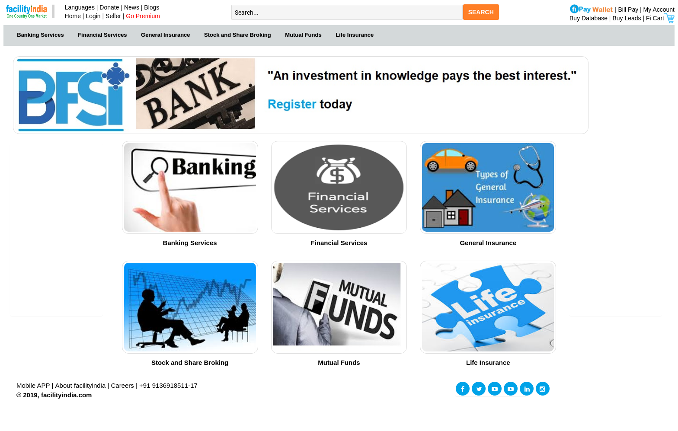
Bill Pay (629, 9)
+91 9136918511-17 (168, 385)
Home (71, 16)
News (132, 7)
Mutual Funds (303, 35)
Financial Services (102, 35)
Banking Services (40, 35)
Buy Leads (626, 18)
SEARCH (481, 12)
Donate (109, 7)
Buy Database (588, 18)
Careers (122, 385)
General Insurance (165, 35)
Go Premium (143, 16)
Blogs (151, 7)
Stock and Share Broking (237, 35)
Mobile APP (33, 385)
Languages (78, 7)
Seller (113, 16)
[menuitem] (40, 34)
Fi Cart (660, 18)
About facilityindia (81, 385)
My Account (659, 9)
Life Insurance (355, 35)
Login (93, 16)
